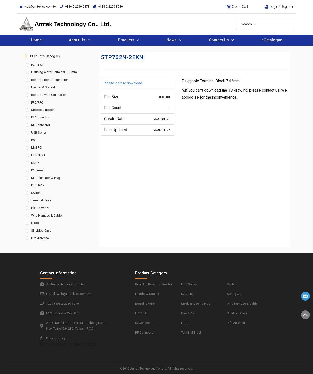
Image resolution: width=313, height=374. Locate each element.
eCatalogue (271, 40)
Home (36, 40)
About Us (79, 40)
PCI (33, 140)
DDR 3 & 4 (38, 155)
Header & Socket (43, 87)
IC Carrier (37, 170)
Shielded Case (41, 230)
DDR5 (35, 162)
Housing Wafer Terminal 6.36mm (54, 72)
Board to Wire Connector (48, 95)
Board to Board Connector (49, 80)
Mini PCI (36, 147)
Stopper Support (43, 110)
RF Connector (40, 125)
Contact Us (221, 40)
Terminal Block (41, 200)
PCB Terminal (40, 208)
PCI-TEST (37, 65)
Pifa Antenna (40, 238)
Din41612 (37, 185)
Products (128, 40)
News (174, 40)
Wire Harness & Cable (46, 215)
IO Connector (40, 117)
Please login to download (123, 83)
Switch (36, 193)
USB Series (39, 132)
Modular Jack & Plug (45, 178)
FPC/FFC (37, 102)
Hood (35, 223)
